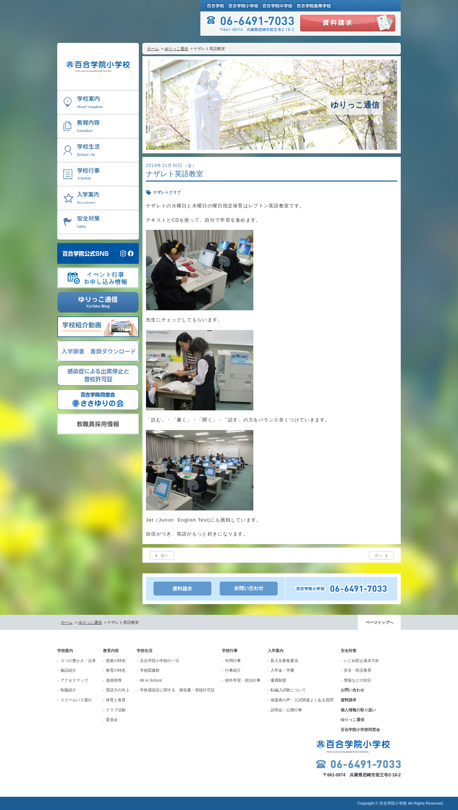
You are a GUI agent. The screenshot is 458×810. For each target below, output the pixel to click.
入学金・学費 (282, 670)
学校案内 (65, 650)
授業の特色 (116, 660)
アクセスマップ (74, 680)
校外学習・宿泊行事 (242, 680)
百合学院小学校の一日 (159, 660)
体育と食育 (116, 700)
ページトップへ (379, 622)
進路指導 (114, 680)
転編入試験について (288, 690)
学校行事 (230, 650)
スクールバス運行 (76, 700)
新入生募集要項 (284, 660)
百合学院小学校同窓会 (360, 729)
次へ (379, 555)
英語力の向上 (118, 690)
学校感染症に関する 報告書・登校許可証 (177, 690)
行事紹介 (233, 670)
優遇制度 (278, 680)
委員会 (112, 719)
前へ (165, 555)
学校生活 (144, 650)
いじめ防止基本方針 (361, 660)
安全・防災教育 (357, 670)
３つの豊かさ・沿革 (78, 660)
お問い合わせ (352, 690)
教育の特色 (116, 670)
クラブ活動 (116, 710)
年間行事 (233, 660)
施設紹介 (68, 670)
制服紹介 (68, 690)
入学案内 (275, 650)
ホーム (153, 48)
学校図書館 (150, 670)
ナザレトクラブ (167, 192)
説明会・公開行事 (286, 710)
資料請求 (348, 700)
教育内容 (111, 650)
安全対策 (348, 650)
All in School (151, 680)
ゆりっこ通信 (176, 48)
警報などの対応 (357, 680)
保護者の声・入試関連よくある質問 (302, 700)
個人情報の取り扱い (358, 710)
